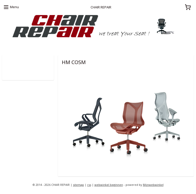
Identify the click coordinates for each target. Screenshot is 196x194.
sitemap (78, 185)
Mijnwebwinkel (153, 185)
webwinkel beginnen (108, 185)
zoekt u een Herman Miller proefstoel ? (32, 45)
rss (89, 185)
